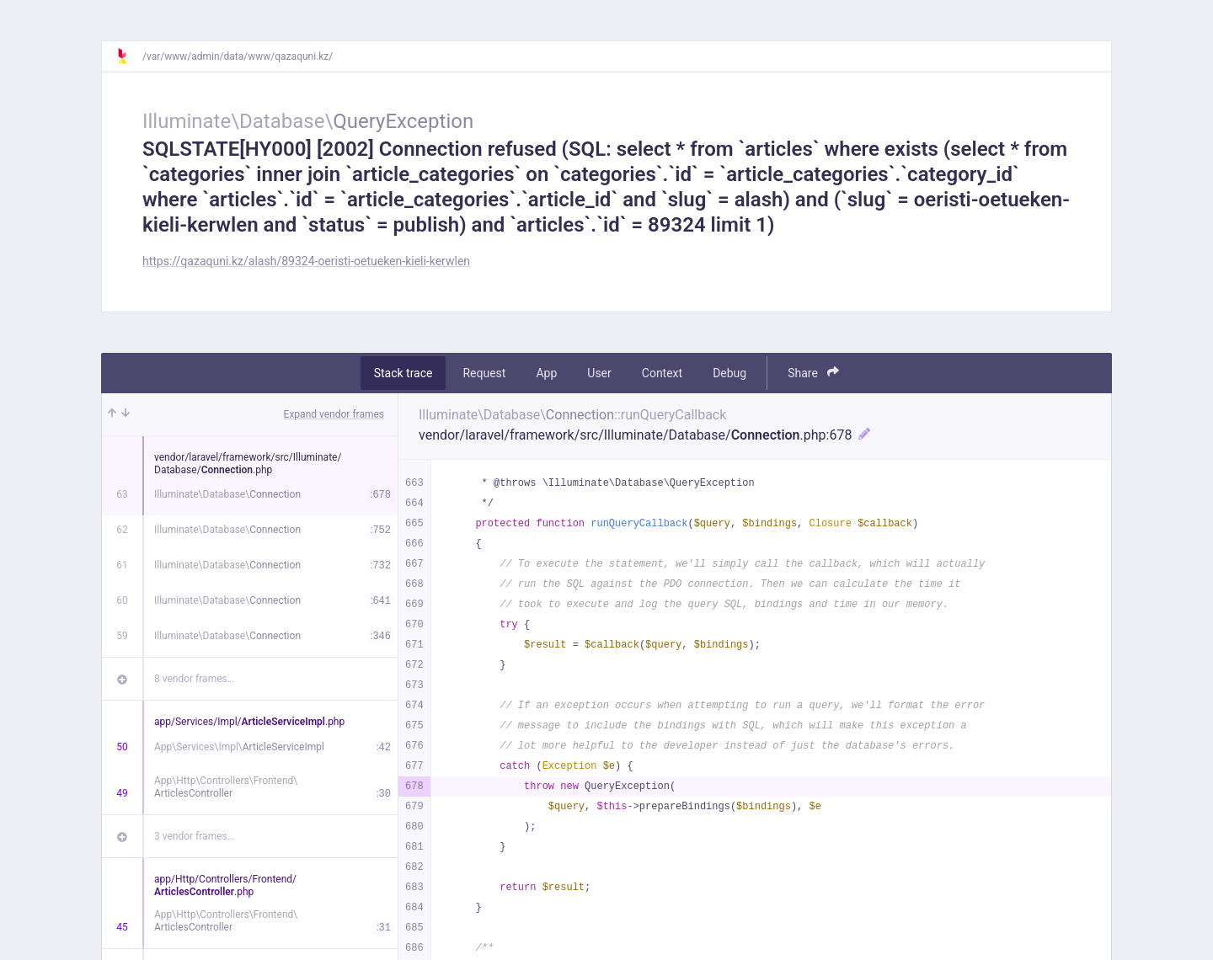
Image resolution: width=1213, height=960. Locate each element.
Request (483, 373)
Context (662, 373)
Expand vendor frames (334, 414)
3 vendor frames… (194, 836)
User (599, 373)
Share (813, 372)
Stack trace (403, 373)
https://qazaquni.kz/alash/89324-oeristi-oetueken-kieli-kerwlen (306, 261)
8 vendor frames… (194, 679)
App (546, 373)
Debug (729, 373)
